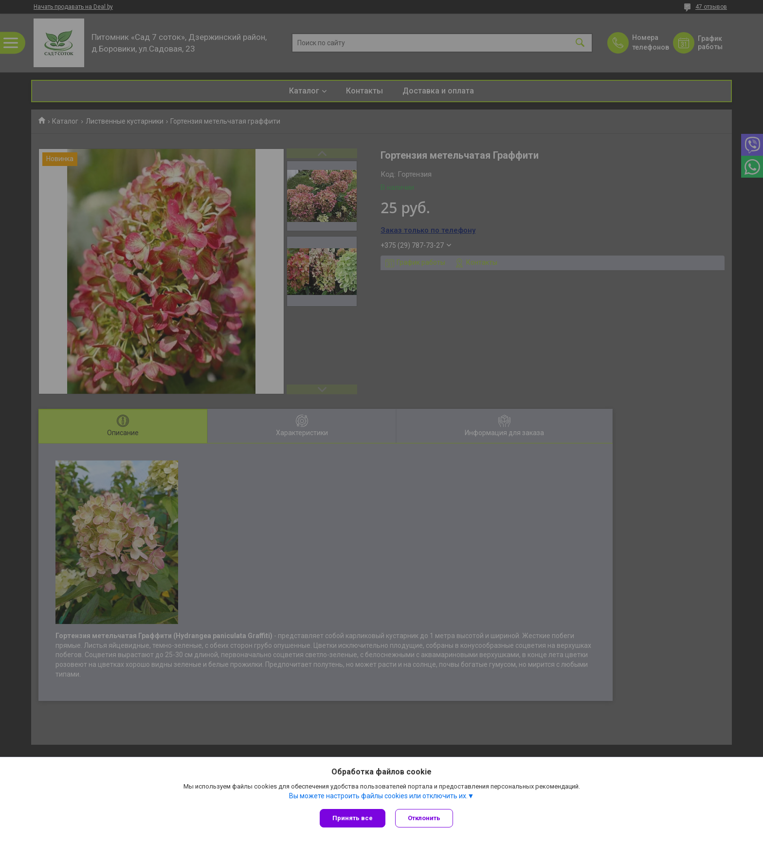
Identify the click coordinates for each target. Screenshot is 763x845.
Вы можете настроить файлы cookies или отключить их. (378, 796)
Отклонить (424, 818)
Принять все (352, 818)
